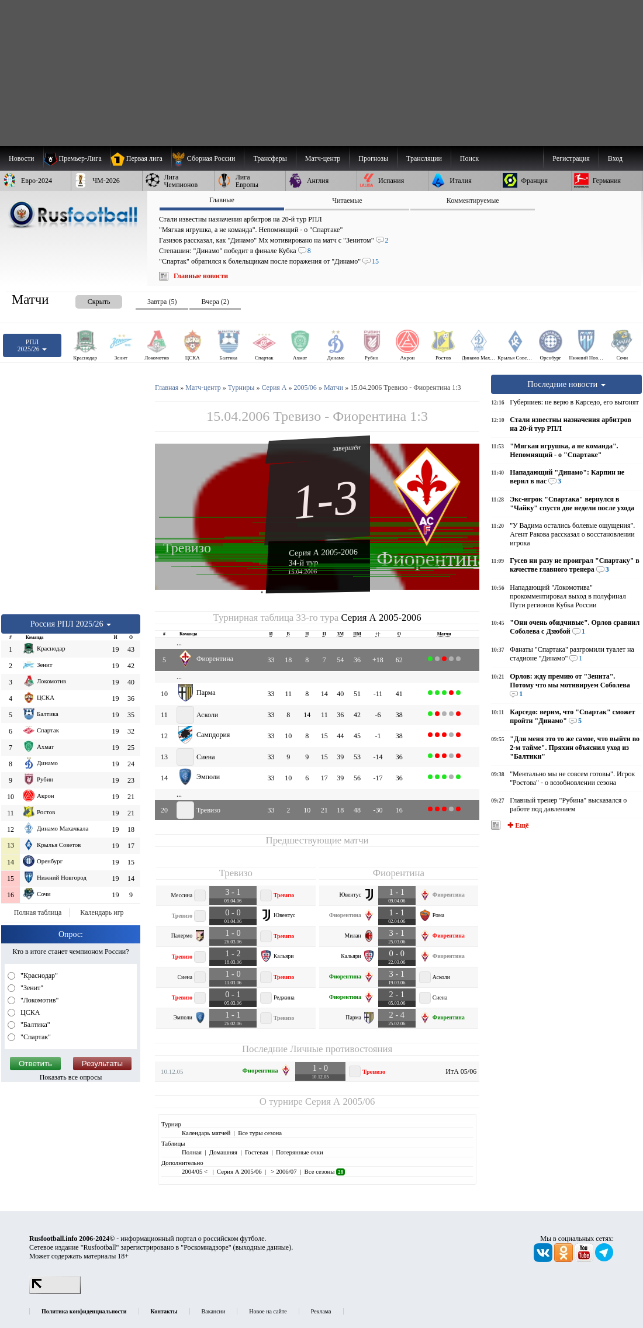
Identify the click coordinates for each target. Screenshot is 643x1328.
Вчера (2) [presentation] (215, 302)
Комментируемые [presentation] (473, 200)
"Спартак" (35, 1037)
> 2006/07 (283, 1171)
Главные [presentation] (221, 200)
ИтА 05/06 (460, 1071)
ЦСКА (29, 1012)
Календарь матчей (206, 1132)
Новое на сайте (267, 1311)
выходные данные (262, 1247)
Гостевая (256, 1152)
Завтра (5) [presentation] (162, 302)
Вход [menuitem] (615, 158)
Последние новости (566, 384)
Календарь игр (101, 912)
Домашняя (223, 1152)
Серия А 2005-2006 (323, 552)
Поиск (469, 158)
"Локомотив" (38, 1000)
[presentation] (87, 299)
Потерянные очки (299, 1152)
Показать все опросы (71, 1077)
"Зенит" (31, 988)
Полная (192, 1152)
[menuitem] (207, 158)
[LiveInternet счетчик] (55, 1292)
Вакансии (214, 1311)
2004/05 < (195, 1171)
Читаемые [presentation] (347, 200)
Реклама (321, 1311)
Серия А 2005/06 (340, 1101)
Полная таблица (37, 912)
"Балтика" (34, 1025)
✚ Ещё (517, 825)
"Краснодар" (38, 975)
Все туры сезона (260, 1132)
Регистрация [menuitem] (571, 158)
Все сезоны (325, 1171)
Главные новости (201, 276)
